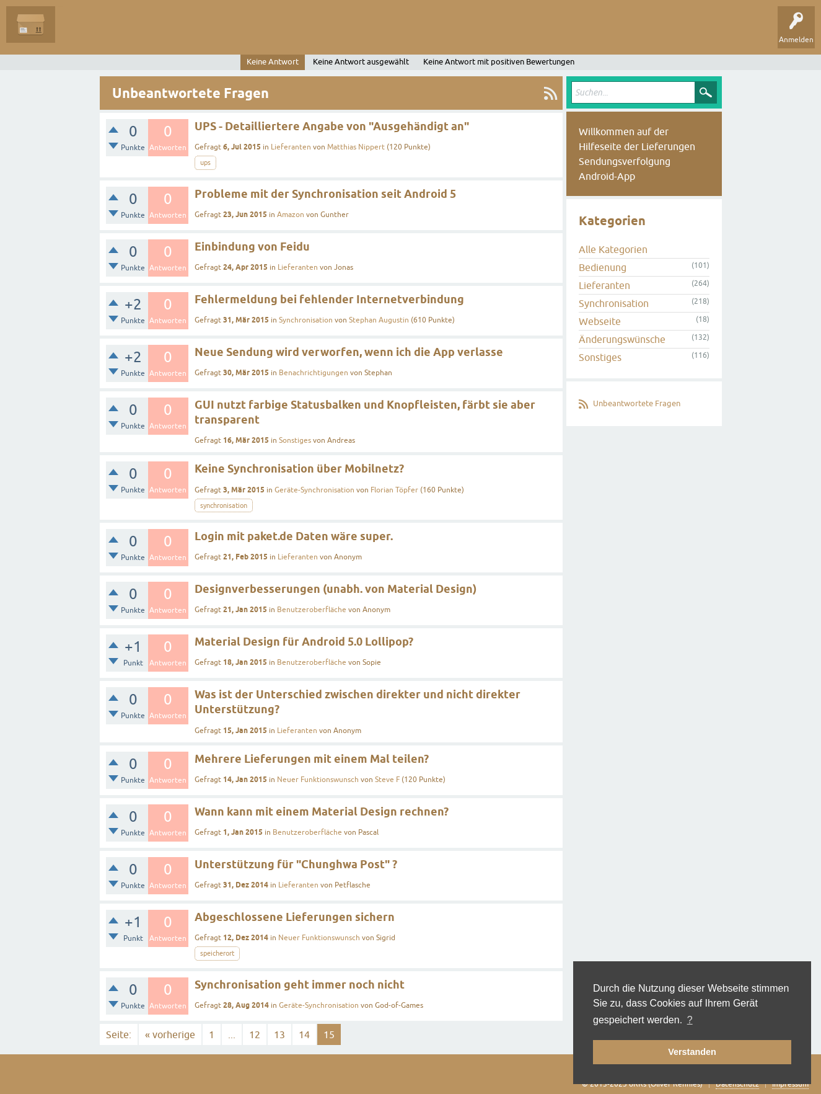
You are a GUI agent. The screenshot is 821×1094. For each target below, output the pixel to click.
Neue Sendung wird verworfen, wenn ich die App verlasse (349, 351)
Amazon (290, 214)
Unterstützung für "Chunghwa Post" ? (296, 864)
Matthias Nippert (356, 147)
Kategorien (243, 33)
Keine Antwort (273, 61)
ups (205, 162)
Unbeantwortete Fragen (636, 403)
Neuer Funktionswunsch (318, 779)
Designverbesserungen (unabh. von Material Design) (335, 588)
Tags (197, 33)
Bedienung (602, 267)
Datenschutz (737, 1084)
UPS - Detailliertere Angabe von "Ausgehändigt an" (332, 126)
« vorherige (170, 1034)
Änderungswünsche (622, 339)
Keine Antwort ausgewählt (361, 61)
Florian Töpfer (394, 490)
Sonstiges (295, 440)
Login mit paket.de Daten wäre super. (294, 536)
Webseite (600, 321)
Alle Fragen (83, 33)
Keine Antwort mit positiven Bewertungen (498, 61)
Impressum (790, 1084)
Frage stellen (297, 33)
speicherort (217, 953)
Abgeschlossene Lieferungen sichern (295, 916)
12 (254, 1034)
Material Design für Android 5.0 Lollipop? (304, 641)
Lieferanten (291, 147)
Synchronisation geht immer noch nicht (300, 984)
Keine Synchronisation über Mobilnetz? (299, 468)
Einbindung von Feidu (252, 246)
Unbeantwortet (144, 33)
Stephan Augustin (379, 320)
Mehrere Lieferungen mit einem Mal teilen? (312, 758)
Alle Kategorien (613, 249)
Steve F (387, 779)
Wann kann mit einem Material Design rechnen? (322, 811)
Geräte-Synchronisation (314, 490)
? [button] (690, 1020)
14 (304, 1034)
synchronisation (223, 505)
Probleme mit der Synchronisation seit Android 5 (325, 193)
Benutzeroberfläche (311, 609)
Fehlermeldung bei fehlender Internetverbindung (329, 299)
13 (279, 1034)
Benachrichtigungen (313, 372)
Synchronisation (306, 320)
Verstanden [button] (692, 1052)
